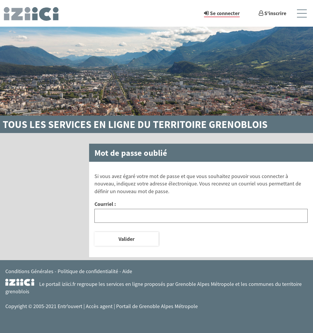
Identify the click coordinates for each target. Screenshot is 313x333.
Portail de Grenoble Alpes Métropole (157, 306)
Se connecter (225, 13)
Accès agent (100, 306)
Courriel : (105, 204)
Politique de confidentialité (88, 271)
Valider (126, 239)
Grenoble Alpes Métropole (204, 284)
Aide (127, 271)
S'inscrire (275, 13)
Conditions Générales (29, 271)
